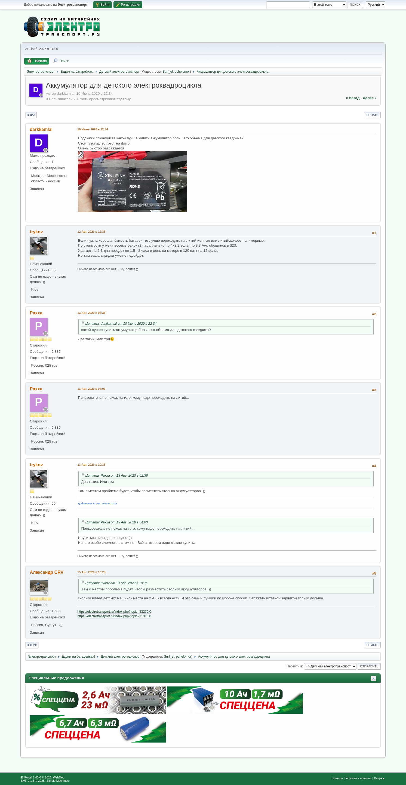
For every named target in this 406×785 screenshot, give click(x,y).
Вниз (31, 114)
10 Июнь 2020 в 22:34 (93, 129)
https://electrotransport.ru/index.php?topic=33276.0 (114, 612)
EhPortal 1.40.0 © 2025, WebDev (42, 777)
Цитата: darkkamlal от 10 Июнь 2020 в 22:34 (121, 324)
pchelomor (182, 71)
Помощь (337, 778)
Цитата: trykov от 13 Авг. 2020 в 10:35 (116, 583)
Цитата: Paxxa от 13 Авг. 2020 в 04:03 (116, 522)
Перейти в (294, 666)
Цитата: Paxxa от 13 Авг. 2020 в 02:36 (116, 475)
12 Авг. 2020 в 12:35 (92, 231)
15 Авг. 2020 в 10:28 (92, 572)
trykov (36, 231)
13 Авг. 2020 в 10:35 (92, 464)
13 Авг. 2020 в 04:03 (92, 388)
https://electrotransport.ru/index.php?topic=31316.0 (114, 616)
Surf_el (167, 71)
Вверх (32, 645)
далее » (370, 98)
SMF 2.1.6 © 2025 (33, 780)
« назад (353, 98)
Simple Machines (58, 780)
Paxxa (36, 313)
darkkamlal (41, 129)
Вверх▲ (379, 778)
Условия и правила (358, 778)
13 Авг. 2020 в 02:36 (92, 312)
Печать (373, 114)
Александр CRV (47, 572)
